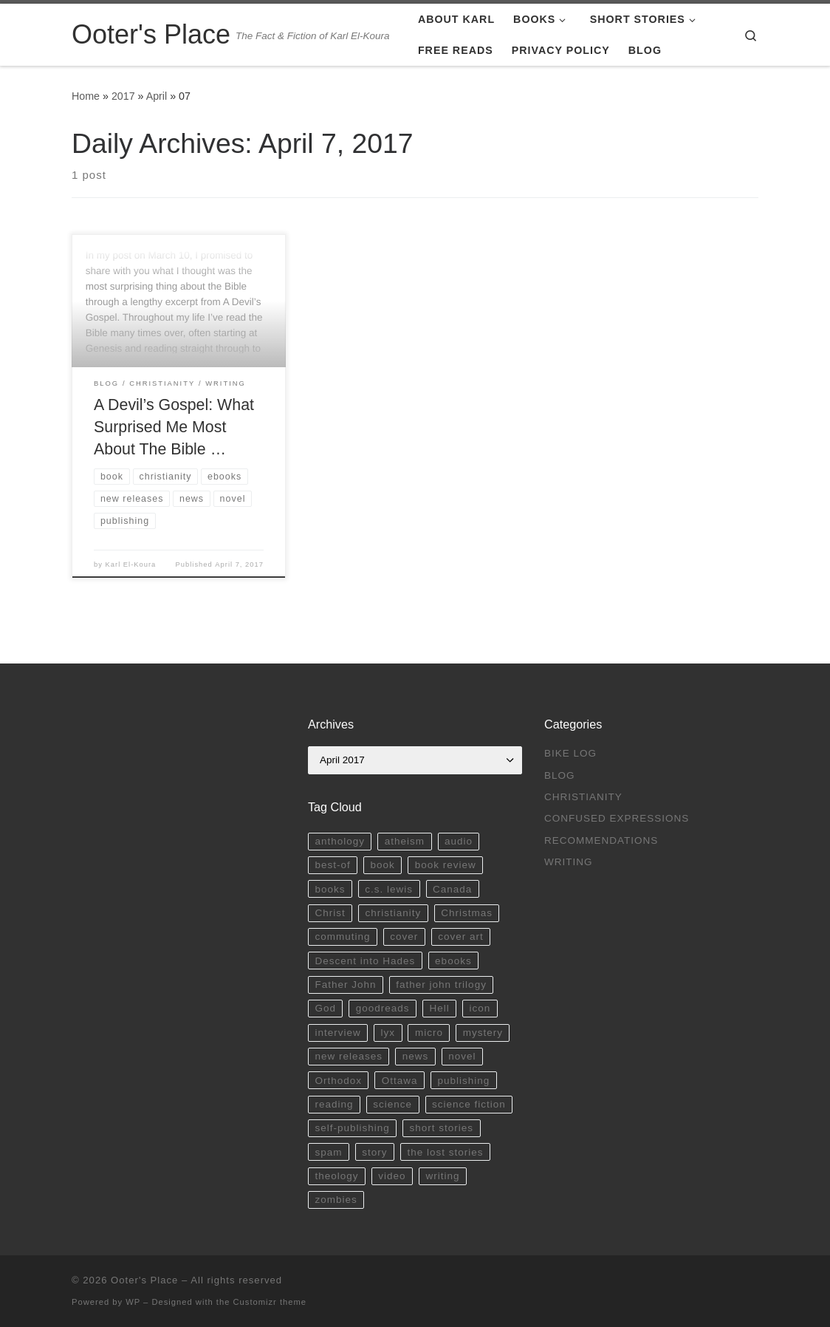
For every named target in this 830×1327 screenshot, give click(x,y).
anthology (340, 841)
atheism (405, 841)
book (383, 864)
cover (404, 936)
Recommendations (601, 840)
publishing (463, 1080)
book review (445, 864)
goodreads (383, 1008)
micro (429, 1032)
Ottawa (400, 1080)
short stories (442, 1127)
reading (334, 1104)
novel (462, 1056)
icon (480, 1008)
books (330, 889)
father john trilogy (441, 984)
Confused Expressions (616, 818)
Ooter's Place (144, 1280)
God (325, 1008)
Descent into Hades (365, 960)
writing (442, 1175)
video (391, 1175)
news (415, 1056)
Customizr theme (270, 1301)
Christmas (467, 912)
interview (337, 1032)
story (374, 1152)
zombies (336, 1199)
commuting (342, 936)
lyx (388, 1032)
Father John (345, 984)
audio (459, 841)
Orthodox (338, 1080)
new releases (349, 1056)
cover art (461, 936)
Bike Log (570, 753)
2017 (123, 96)
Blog (559, 775)
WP (133, 1301)
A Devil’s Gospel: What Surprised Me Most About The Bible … (174, 427)
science (392, 1104)
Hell (439, 1008)
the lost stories (445, 1152)
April (157, 96)
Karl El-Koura (131, 564)
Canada (452, 889)
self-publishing (352, 1127)
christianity (394, 912)
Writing (568, 861)
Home (86, 96)
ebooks (453, 960)
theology (336, 1175)
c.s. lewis (389, 889)
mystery (483, 1032)
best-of (332, 864)
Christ (330, 912)
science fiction (469, 1104)
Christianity (583, 796)
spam (328, 1152)
